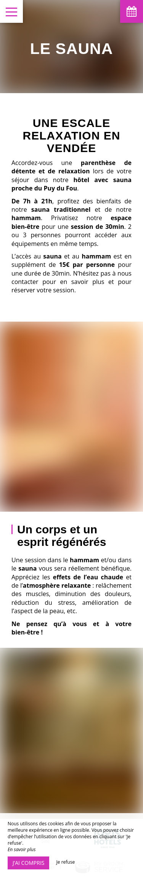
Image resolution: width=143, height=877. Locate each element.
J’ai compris (28, 862)
